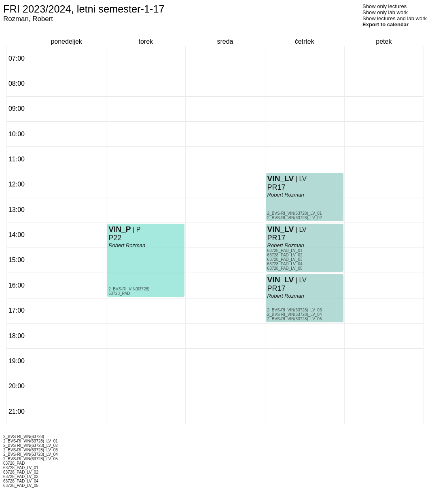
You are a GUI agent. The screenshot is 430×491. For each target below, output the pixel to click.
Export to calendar (385, 24)
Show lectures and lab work (394, 18)
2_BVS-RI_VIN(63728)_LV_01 (294, 213)
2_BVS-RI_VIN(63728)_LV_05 (294, 319)
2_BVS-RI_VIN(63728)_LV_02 (294, 218)
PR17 (276, 187)
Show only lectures (384, 6)
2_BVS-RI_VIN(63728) (128, 289)
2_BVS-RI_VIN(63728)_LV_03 (294, 310)
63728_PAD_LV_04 (285, 264)
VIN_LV (280, 178)
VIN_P (119, 229)
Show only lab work (385, 12)
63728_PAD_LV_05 (285, 268)
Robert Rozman (126, 245)
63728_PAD (119, 293)
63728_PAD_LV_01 (285, 250)
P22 (114, 238)
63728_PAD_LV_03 (285, 259)
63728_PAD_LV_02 (285, 255)
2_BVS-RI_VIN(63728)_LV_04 (294, 314)
